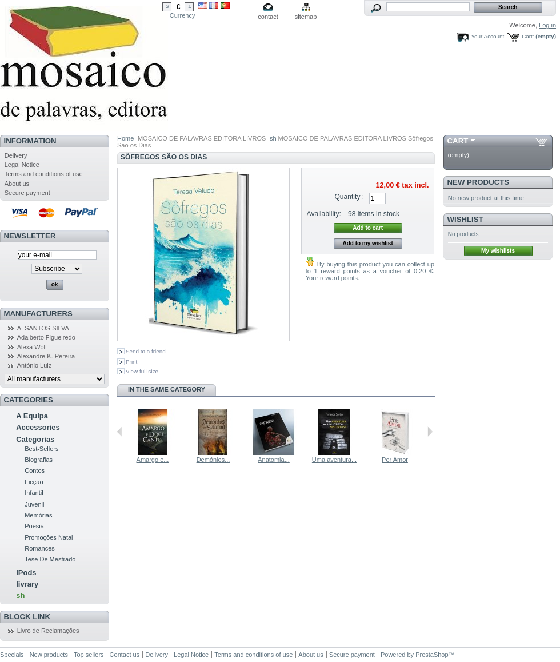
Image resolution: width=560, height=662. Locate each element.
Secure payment (27, 192)
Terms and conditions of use (44, 173)
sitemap (306, 16)
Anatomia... (274, 459)
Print (131, 361)
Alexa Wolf (32, 347)
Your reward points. (332, 277)
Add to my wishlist (367, 243)
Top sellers (89, 654)
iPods (26, 572)
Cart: (528, 36)
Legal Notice (22, 164)
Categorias (35, 439)
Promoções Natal (49, 537)
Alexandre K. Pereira (46, 356)
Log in (547, 25)
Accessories (38, 427)
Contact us (125, 654)
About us (17, 183)
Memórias (38, 515)
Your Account (487, 36)
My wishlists (498, 251)
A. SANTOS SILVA (43, 328)
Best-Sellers (41, 448)
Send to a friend (146, 351)
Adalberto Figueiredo (46, 337)
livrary (27, 584)
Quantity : (349, 197)
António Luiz (34, 365)
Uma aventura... (334, 459)
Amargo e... (153, 459)
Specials (12, 654)
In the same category (166, 389)
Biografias (39, 459)
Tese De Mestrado (50, 559)
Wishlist (465, 219)
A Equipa (32, 416)
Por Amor (395, 459)
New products (478, 182)
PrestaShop (431, 654)
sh (20, 595)
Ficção (34, 481)
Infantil (34, 492)
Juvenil (34, 504)
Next (430, 431)
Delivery (16, 155)
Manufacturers (38, 313)
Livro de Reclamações (48, 630)
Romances (40, 548)
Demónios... (213, 459)
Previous (119, 431)
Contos (35, 470)
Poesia (34, 526)
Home (125, 138)
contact (268, 16)
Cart (458, 141)
